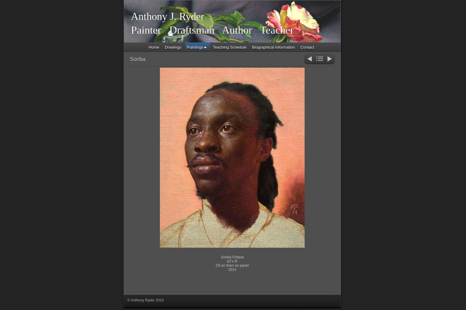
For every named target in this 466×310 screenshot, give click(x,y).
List (319, 59)
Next (330, 59)
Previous (309, 59)
